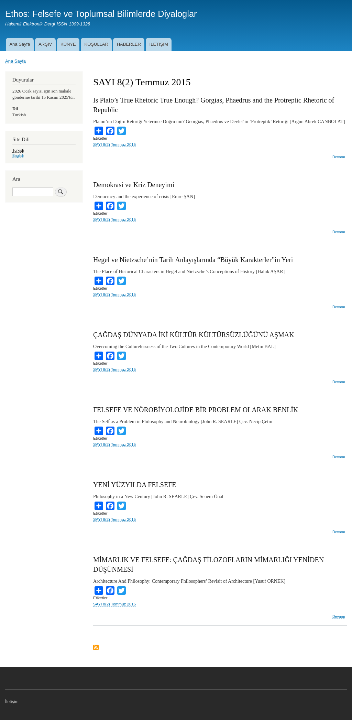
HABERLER (129, 44)
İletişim (12, 701)
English (18, 155)
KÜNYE (68, 44)
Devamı (338, 157)
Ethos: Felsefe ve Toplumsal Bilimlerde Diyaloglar (101, 14)
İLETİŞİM (159, 44)
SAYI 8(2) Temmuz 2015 (114, 144)
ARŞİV (45, 44)
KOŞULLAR (96, 44)
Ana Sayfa (19, 44)
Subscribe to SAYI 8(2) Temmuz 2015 (96, 648)
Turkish (18, 150)
